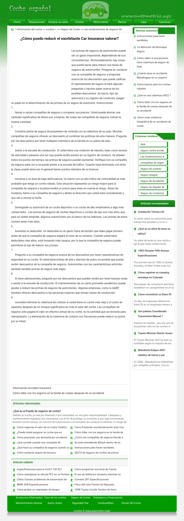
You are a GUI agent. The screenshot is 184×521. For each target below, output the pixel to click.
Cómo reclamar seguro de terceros (36, 452)
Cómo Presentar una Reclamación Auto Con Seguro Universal (99, 428)
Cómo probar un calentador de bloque (38, 489)
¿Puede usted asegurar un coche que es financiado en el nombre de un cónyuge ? (40, 433)
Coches (79, 22)
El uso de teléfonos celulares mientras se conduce (97, 475)
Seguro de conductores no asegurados (162, 193)
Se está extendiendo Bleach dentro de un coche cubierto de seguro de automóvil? (97, 443)
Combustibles (105, 503)
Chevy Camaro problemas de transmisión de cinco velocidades (42, 480)
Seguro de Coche (70, 29)
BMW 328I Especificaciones (32, 484)
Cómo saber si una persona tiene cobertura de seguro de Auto (153, 62)
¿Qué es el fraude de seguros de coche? (37, 411)
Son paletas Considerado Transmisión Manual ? (152, 314)
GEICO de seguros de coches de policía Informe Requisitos (96, 453)
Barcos (122, 22)
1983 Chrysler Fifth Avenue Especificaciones (153, 253)
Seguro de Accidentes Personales (159, 181)
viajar (143, 22)
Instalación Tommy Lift (151, 211)
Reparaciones (37, 22)
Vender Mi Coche (131, 503)
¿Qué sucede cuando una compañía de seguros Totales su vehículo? (38, 443)
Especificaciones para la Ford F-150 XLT (39, 469)
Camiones (164, 22)
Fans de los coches (55, 497)
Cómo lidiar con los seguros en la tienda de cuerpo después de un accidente (59, 393)
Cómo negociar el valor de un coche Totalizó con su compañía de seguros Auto (42, 428)
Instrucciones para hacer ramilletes (94, 447)
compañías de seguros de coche (158, 162)
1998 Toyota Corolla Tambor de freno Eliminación (95, 490)
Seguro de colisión (150, 168)
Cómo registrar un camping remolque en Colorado (153, 275)
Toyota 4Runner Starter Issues (155, 333)
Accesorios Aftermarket (29, 497)
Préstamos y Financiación (107, 497)
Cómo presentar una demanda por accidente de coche (42, 438)
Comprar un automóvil (58, 22)
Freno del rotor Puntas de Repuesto (94, 484)
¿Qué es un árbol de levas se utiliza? (154, 231)
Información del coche (29, 29)
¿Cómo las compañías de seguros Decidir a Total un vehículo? (98, 438)
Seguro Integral (149, 174)
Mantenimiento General (29, 503)
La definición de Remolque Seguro (152, 49)
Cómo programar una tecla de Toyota (95, 469)
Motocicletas (101, 22)
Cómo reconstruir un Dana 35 (154, 294)
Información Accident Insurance (32, 388)
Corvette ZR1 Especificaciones (92, 479)
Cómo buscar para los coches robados (154, 86)
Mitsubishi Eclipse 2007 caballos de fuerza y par (151, 353)
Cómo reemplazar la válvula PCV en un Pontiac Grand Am (43, 475)
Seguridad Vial (80, 503)
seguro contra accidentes (154, 150)
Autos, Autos (55, 503)
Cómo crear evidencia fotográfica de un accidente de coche (154, 121)
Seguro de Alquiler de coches (156, 187)
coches (50, 29)
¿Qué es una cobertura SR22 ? (154, 95)
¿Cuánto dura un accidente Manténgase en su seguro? (152, 75)
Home (17, 22)
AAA (142, 144)
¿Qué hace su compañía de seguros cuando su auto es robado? (43, 448)
